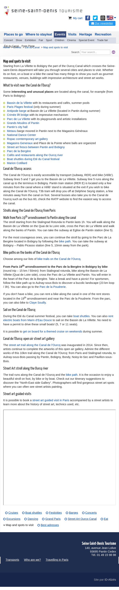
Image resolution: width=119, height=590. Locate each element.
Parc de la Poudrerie (52, 286)
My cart (74, 18)
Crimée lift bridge (18, 114)
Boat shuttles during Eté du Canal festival (33, 159)
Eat (106, 518)
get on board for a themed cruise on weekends (52, 331)
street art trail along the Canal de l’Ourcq (34, 345)
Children (59, 40)
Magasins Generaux (20, 143)
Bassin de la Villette (19, 102)
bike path (65, 241)
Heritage (85, 34)
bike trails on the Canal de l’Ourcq (58, 259)
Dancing (33, 518)
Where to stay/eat (39, 34)
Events (60, 34)
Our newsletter (102, 23)
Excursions (13, 518)
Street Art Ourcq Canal (82, 518)
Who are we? (32, 559)
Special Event (86, 40)
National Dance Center (21, 135)
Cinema (71, 40)
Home (6, 47)
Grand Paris (53, 518)
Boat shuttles (33, 512)
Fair (41, 40)
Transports (12, 559)
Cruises (13, 512)
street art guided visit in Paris (50, 400)
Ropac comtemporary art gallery (27, 139)
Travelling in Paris (57, 559)
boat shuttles (81, 316)
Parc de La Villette (18, 119)
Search (75, 52)
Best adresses (50, 525)
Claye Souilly (37, 302)
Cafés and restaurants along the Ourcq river (35, 155)
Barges (73, 512)
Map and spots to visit (19, 525)
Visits (72, 34)
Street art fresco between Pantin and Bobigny (36, 147)
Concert (8, 40)
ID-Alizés (110, 579)
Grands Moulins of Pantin (23, 123)
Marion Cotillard (17, 163)
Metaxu (11, 131)
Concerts (91, 512)
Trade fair (102, 40)
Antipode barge (17, 110)
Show (19, 40)
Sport (49, 40)
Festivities (55, 512)
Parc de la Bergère (19, 151)
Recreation (103, 34)
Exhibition (30, 40)
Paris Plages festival (20, 106)
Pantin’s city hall (17, 127)
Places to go (13, 34)
